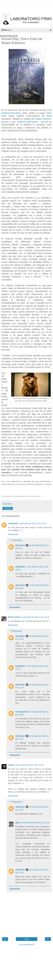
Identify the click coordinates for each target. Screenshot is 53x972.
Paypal (39, 496)
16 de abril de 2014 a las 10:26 (35, 617)
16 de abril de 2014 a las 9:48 (32, 523)
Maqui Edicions (43, 119)
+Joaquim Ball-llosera (27, 122)
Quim (17, 822)
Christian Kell (21, 712)
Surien (11, 765)
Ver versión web (26, 944)
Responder (13, 534)
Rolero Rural (14, 617)
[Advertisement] (26, 7)
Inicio (26, 939)
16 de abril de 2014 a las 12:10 (29, 765)
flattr (28, 496)
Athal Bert (20, 545)
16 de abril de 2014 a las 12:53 (35, 822)
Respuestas (16, 540)
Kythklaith (13, 523)
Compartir (7, 508)
